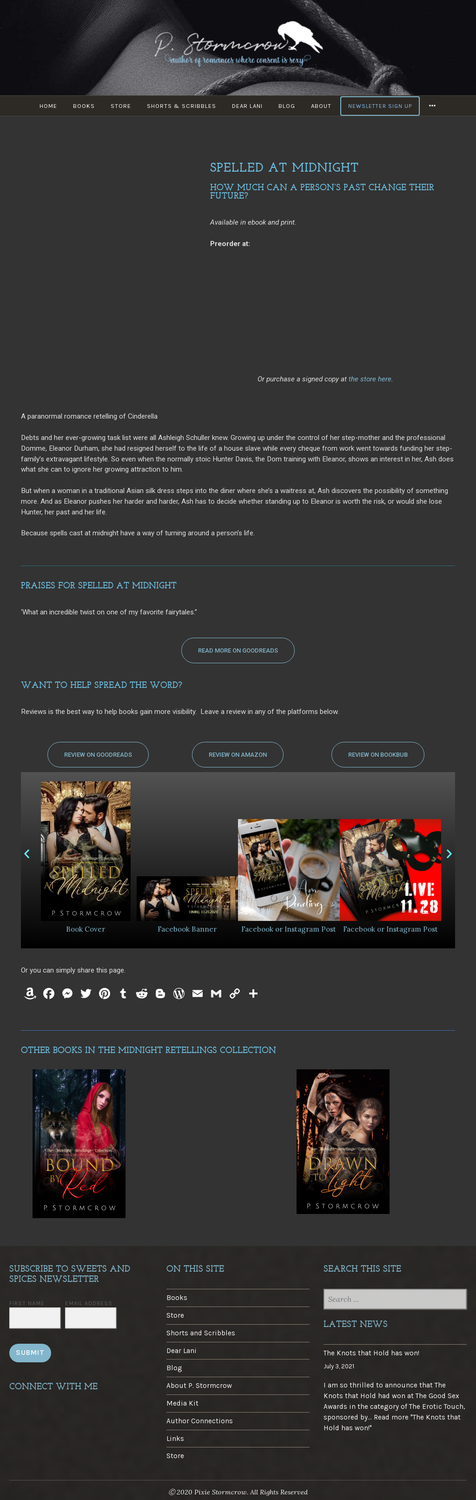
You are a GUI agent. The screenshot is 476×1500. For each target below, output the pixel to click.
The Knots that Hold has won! (371, 1353)
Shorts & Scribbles (181, 105)
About (321, 105)
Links (175, 1438)
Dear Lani (247, 105)
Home (48, 105)
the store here (370, 379)
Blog (286, 105)
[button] (238, 650)
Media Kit (182, 1403)
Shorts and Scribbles (200, 1333)
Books (84, 105)
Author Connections (199, 1421)
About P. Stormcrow (199, 1385)
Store (121, 105)
